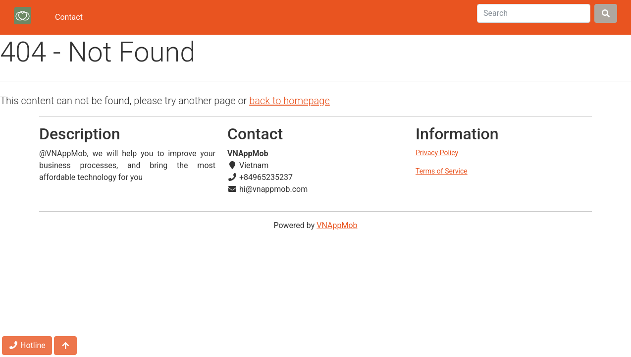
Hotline (27, 345)
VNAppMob (336, 225)
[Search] (533, 13)
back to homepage (289, 101)
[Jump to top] (65, 345)
